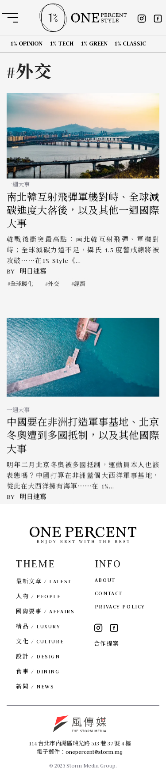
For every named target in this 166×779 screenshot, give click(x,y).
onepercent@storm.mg (94, 752)
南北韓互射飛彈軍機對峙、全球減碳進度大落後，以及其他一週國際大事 (83, 211)
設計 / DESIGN (38, 656)
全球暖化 (21, 284)
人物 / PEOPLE (38, 596)
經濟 (79, 284)
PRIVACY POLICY (120, 606)
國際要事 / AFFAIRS (45, 611)
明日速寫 (33, 271)
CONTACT (109, 593)
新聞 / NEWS (35, 686)
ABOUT (105, 580)
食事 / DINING (37, 671)
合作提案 (107, 643)
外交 (53, 284)
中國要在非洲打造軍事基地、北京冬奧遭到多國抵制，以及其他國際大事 (83, 446)
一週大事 (18, 184)
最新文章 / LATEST (43, 581)
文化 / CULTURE (40, 641)
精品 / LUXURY (38, 626)
